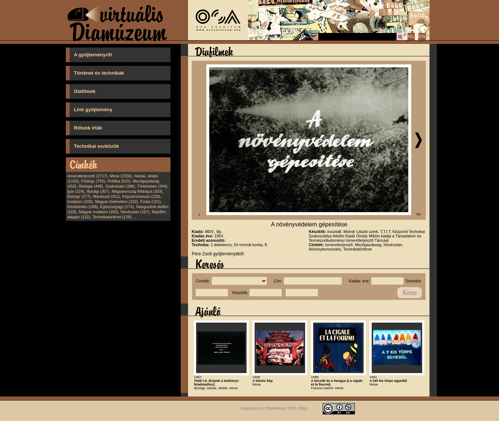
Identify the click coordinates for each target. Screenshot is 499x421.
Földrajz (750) (93, 181)
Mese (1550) (121, 176)
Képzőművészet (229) (141, 196)
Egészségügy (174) (117, 206)
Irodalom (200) (80, 201)
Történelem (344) (152, 186)
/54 (418, 214)
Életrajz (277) (78, 196)
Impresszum (251, 408)
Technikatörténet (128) (112, 217)
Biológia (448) (91, 186)
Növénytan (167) (134, 212)
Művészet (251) (106, 196)
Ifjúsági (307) (98, 191)
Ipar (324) (75, 191)
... (135, 217)
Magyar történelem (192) (116, 201)
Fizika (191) (150, 201)
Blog (303, 408)
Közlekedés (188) (82, 206)
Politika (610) (119, 181)
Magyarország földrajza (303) (137, 191)
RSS (292, 408)
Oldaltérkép (275, 408)
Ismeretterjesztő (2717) (87, 176)
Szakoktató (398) (120, 186)
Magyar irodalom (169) (98, 212)
